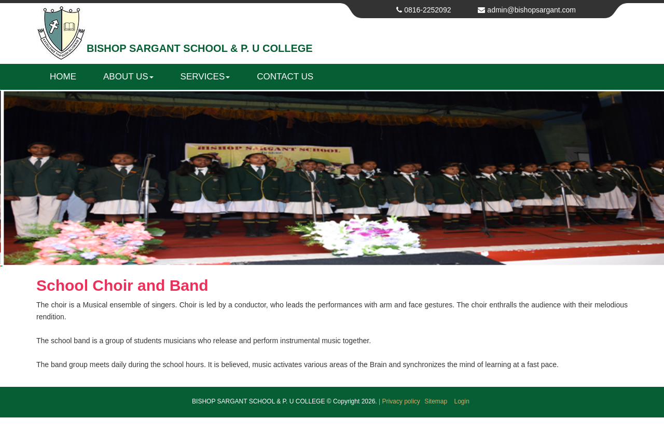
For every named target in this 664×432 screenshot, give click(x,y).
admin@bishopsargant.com (531, 10)
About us (128, 77)
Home (63, 77)
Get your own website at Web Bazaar (332, 425)
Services (205, 77)
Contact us (285, 77)
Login (461, 401)
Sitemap (436, 401)
